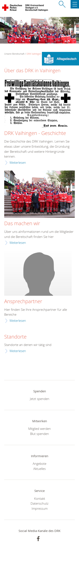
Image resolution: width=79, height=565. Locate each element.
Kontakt (39, 498)
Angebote (39, 463)
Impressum (40, 508)
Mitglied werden (39, 428)
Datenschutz (39, 503)
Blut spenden (39, 434)
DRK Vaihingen (34, 53)
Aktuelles (39, 468)
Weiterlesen (17, 162)
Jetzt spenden (39, 399)
